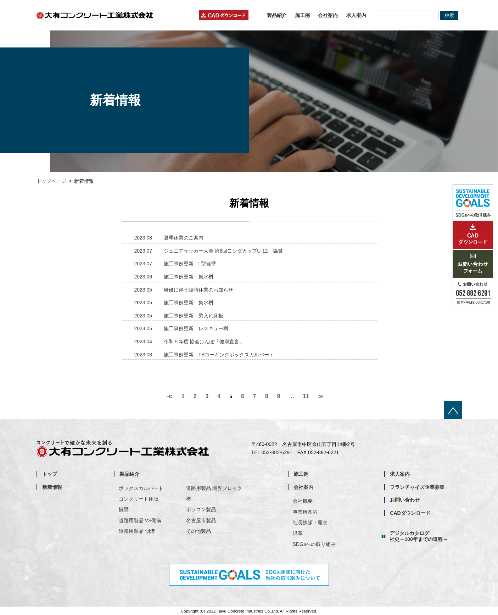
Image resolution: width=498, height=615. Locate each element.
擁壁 (124, 509)
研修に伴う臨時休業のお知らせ (183, 290)
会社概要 (303, 501)
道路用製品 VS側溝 (140, 520)
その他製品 (198, 531)
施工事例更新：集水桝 (173, 277)
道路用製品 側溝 (137, 531)
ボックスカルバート (141, 488)
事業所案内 (305, 512)
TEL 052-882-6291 (271, 452)
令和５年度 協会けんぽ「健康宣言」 (189, 341)
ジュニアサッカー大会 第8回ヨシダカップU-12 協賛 (208, 251)
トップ (49, 474)
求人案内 (356, 15)
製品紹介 (277, 15)
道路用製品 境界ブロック (214, 488)
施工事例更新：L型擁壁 (175, 263)
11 (306, 396)
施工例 (302, 15)
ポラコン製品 (201, 509)
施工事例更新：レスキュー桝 (181, 328)
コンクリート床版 (138, 499)
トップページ (51, 181)
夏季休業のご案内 (168, 238)
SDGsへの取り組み (314, 544)
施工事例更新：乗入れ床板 (178, 315)
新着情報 (52, 487)
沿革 (298, 533)
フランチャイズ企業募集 (417, 487)
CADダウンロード (410, 513)
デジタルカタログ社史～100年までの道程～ (418, 536)
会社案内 (328, 15)
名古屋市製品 (201, 520)
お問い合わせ (405, 500)
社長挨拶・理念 (310, 522)
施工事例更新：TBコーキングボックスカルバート (204, 354)
